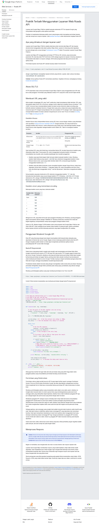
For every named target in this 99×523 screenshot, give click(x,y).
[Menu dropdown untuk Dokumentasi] (56, 2)
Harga (43, 2)
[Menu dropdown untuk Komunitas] (72, 2)
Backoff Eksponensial (32, 268)
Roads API (17, 7)
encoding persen (37, 114)
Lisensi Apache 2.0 (38, 469)
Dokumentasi (52, 17)
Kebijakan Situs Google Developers (72, 469)
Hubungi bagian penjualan (88, 6)
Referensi (11, 10)
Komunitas (67, 2)
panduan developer (55, 36)
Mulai (75, 6)
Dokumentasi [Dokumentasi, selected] (51, 2)
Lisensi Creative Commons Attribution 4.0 (63, 467)
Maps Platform (13, 2)
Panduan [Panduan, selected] (4, 10)
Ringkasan (29, 2)
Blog (61, 2)
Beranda (27, 17)
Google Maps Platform (42, 17)
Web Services (7, 7)
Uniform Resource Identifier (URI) (44, 123)
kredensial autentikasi (32, 81)
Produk (37, 2)
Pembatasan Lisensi (51, 50)
